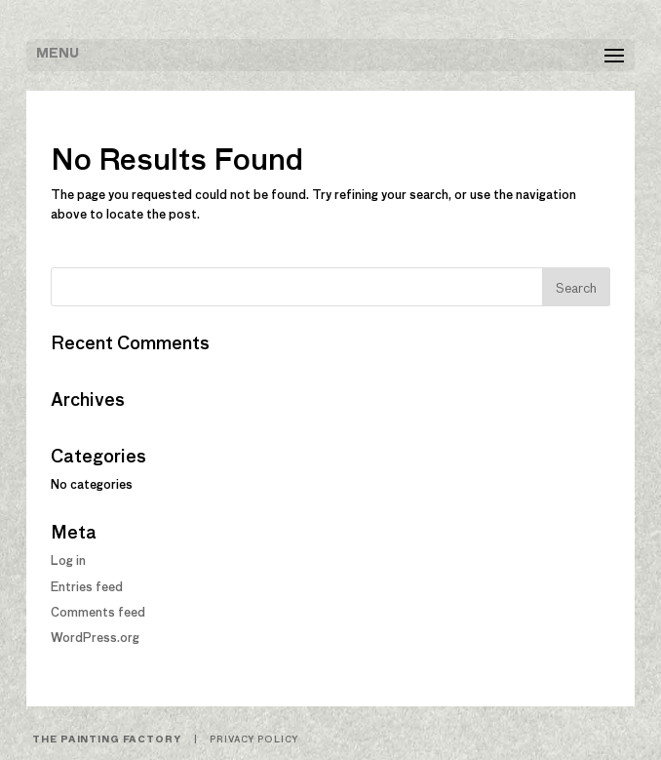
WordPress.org (95, 639)
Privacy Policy (254, 740)
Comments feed (98, 614)
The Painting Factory (106, 740)
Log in (68, 562)
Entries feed (87, 588)
